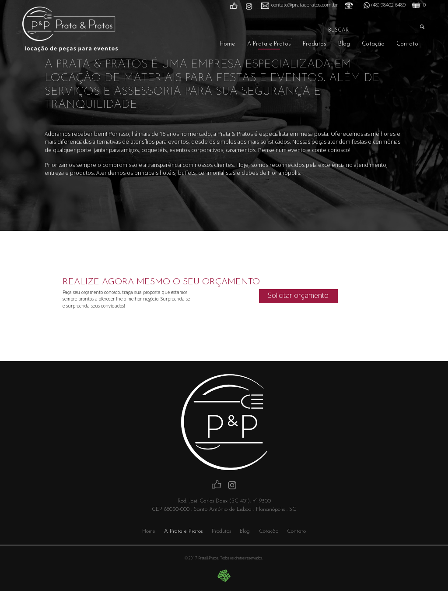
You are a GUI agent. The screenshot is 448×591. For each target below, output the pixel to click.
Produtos (314, 44)
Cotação (373, 44)
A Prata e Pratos (269, 44)
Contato (407, 44)
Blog (344, 44)
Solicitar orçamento (298, 295)
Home (227, 44)
